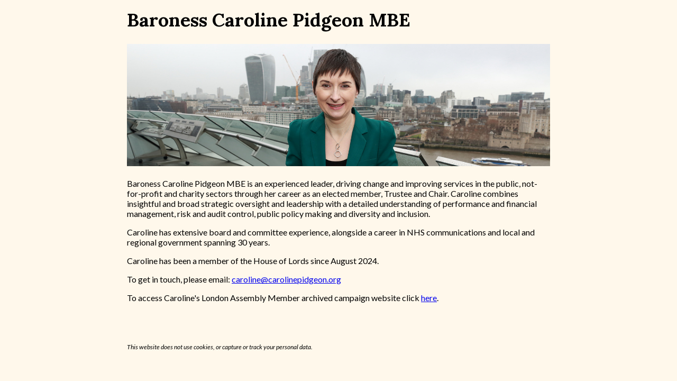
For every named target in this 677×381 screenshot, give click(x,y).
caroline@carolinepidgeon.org (286, 279)
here (429, 298)
